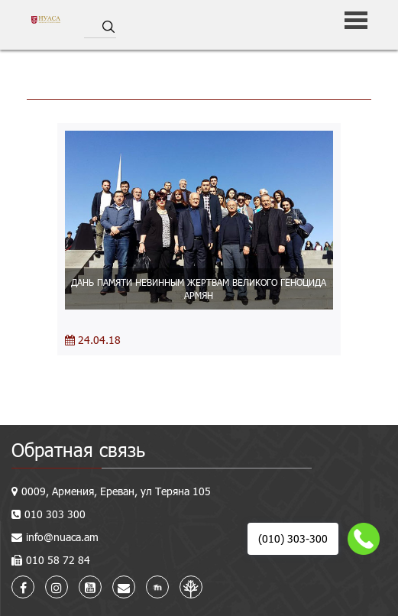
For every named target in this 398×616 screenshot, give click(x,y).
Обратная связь (78, 450)
